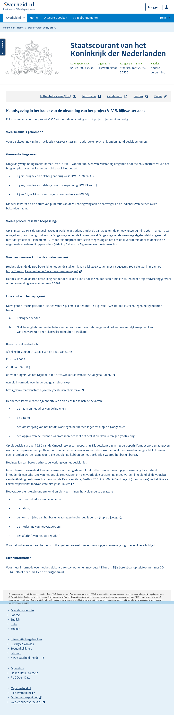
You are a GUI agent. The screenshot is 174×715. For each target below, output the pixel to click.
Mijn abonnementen (86, 18)
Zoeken (15, 629)
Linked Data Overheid (24, 673)
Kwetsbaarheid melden (25, 658)
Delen (160, 96)
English (15, 619)
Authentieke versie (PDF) (58, 97)
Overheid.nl (13, 18)
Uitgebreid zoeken (55, 18)
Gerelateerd (117, 96)
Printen (141, 96)
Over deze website (22, 610)
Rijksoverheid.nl (21, 693)
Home (34, 18)
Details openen (2, 47)
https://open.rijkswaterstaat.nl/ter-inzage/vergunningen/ (44, 271)
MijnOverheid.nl (21, 688)
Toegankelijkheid (21, 648)
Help (14, 624)
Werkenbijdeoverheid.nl (26, 702)
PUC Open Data (20, 677)
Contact (15, 615)
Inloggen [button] (153, 7)
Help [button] (163, 18)
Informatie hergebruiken (26, 639)
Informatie (91, 96)
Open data (17, 668)
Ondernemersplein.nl (24, 697)
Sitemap (16, 653)
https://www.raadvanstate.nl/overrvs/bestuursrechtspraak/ (43, 390)
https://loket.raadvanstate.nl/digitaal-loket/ (83, 375)
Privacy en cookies (22, 644)
